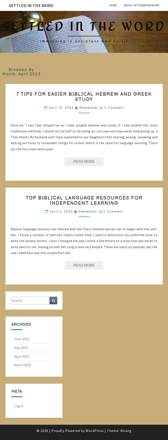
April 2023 (21, 356)
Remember (88, 108)
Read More (88, 160)
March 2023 (22, 365)
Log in (18, 406)
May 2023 (21, 347)
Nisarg (126, 430)
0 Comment (114, 108)
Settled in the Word (31, 5)
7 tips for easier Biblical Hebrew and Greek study (84, 96)
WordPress (95, 430)
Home (113, 5)
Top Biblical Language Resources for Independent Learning (84, 200)
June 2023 (21, 339)
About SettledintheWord (141, 5)
